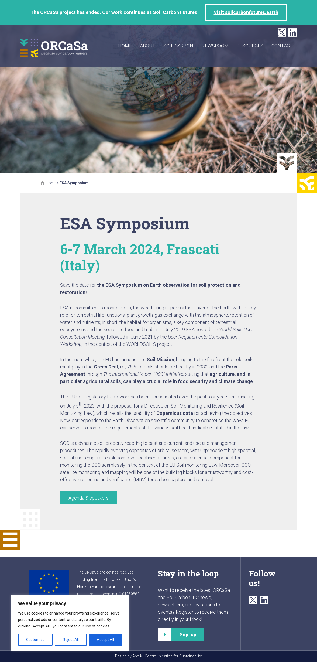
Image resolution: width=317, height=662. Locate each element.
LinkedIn (292, 33)
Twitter (282, 33)
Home (125, 46)
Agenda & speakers (88, 498)
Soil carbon (178, 46)
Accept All (105, 639)
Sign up (188, 634)
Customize (35, 639)
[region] (70, 623)
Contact (282, 46)
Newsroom (215, 46)
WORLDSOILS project (149, 344)
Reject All (71, 639)
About (147, 46)
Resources (250, 46)
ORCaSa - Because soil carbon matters (54, 48)
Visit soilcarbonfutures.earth (246, 12)
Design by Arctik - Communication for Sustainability (158, 656)
